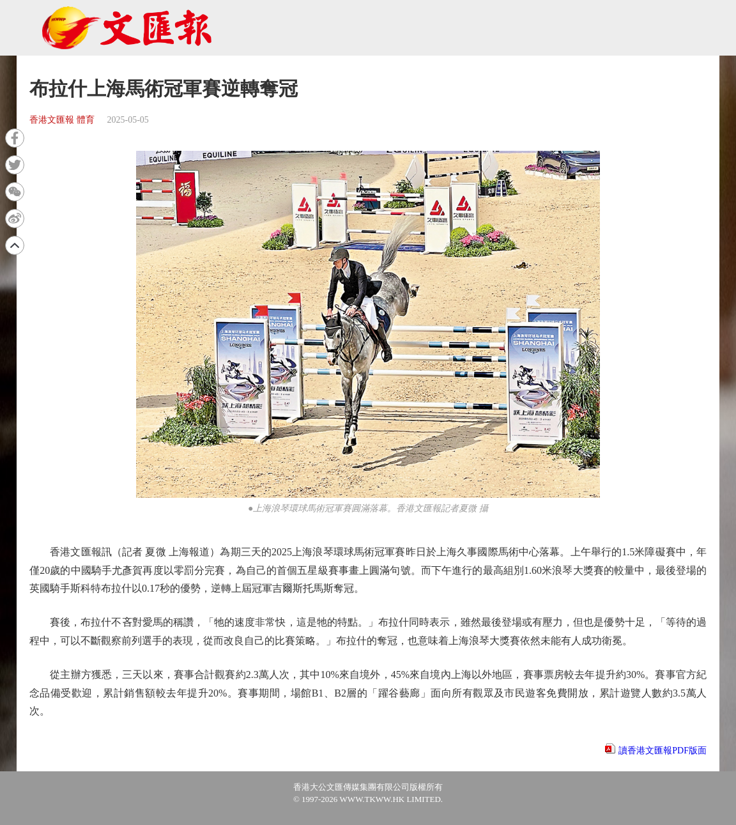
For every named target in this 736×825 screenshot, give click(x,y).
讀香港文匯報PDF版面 (662, 750)
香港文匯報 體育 (62, 120)
